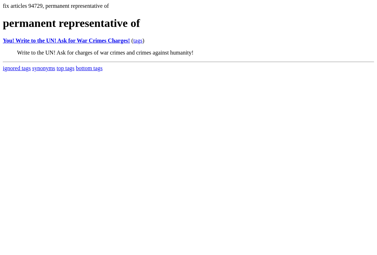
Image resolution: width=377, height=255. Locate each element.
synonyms (43, 68)
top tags (66, 68)
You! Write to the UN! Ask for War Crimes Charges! (66, 41)
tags (137, 41)
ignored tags (17, 68)
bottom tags (89, 68)
